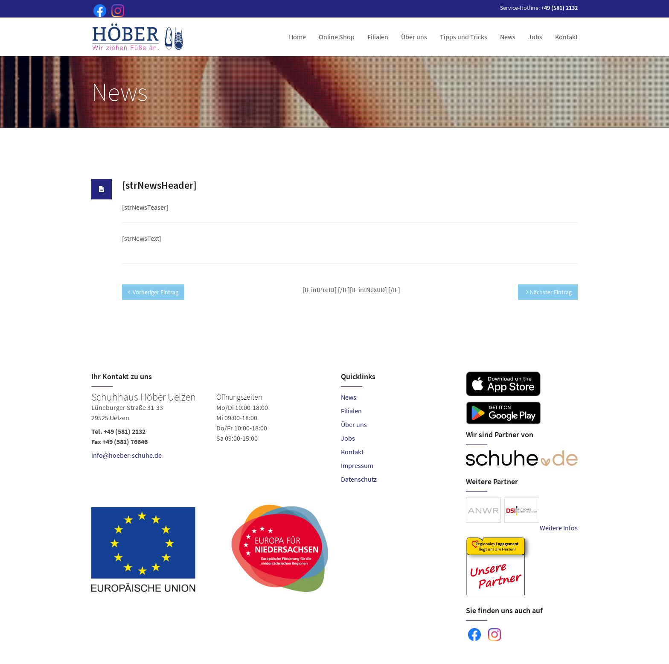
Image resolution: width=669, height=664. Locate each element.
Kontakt (566, 36)
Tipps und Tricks (463, 36)
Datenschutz (359, 479)
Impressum (357, 465)
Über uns (414, 36)
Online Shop (337, 36)
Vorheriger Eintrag (153, 292)
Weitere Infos (559, 528)
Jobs (535, 36)
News (507, 36)
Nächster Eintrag (549, 292)
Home (297, 36)
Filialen (377, 36)
